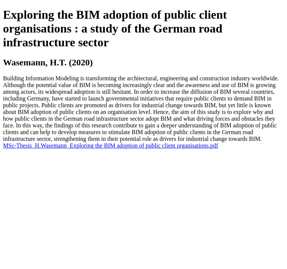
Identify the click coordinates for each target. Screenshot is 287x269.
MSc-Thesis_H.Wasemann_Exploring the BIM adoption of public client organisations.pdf (110, 145)
